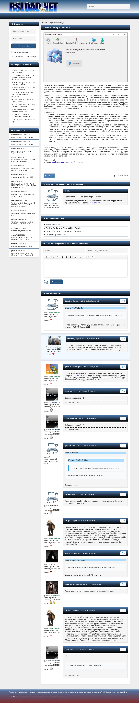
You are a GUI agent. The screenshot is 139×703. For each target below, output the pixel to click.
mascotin (68, 494)
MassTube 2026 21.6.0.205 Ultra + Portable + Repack (23, 88)
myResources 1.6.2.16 (53, 225)
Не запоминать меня (21, 52)
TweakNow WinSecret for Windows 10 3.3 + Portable (63, 228)
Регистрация (31, 56)
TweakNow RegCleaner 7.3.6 (55, 235)
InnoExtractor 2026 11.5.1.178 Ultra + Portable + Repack (23, 110)
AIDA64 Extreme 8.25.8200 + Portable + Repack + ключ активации (22, 94)
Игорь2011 (68, 301)
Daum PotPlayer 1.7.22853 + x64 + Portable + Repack (23, 83)
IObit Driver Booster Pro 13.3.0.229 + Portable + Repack (22, 115)
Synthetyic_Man (70, 584)
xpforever (68, 367)
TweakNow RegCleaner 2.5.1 (62, 162)
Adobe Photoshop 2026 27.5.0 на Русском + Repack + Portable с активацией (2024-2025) (24, 77)
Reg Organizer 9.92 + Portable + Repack (23, 121)
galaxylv (67, 521)
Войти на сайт (24, 46)
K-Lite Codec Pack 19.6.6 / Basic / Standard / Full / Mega (23, 105)
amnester (70, 339)
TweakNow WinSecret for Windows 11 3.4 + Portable (63, 231)
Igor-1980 (68, 445)
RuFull (67, 391)
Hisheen (67, 553)
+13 (49, 176)
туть (79, 376)
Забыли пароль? (17, 56)
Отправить (56, 282)
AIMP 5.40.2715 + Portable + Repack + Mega (22, 100)
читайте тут (96, 203)
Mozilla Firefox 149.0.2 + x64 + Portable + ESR (23, 71)
